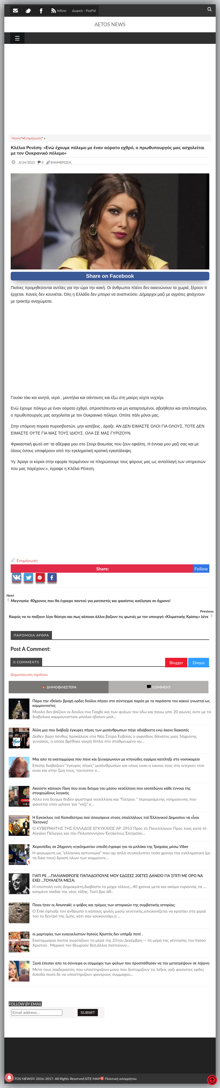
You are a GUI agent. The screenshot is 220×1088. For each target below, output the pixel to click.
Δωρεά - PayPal (84, 10)
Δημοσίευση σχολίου (29, 674)
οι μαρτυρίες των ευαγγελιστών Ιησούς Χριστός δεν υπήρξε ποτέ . (87, 934)
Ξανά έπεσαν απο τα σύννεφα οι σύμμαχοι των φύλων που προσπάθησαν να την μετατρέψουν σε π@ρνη (120, 963)
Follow (201, 568)
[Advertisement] (110, 88)
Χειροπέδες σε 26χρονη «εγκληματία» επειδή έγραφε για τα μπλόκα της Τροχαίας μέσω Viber (110, 846)
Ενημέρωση (27, 560)
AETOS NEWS (109, 24)
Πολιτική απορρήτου (118, 1078)
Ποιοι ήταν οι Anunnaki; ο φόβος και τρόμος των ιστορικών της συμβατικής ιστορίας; (104, 904)
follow (58, 11)
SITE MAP (92, 1078)
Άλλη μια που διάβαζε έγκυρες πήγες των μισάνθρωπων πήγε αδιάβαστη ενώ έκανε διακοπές (110, 730)
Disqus (199, 662)
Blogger (176, 662)
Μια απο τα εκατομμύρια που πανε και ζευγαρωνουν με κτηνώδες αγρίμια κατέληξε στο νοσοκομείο (116, 759)
